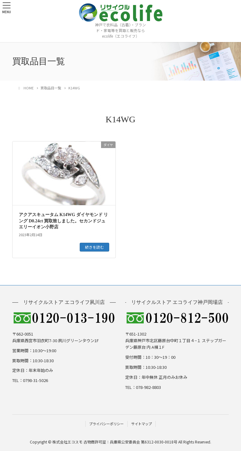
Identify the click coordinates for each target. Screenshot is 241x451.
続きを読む (94, 247)
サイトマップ (141, 423)
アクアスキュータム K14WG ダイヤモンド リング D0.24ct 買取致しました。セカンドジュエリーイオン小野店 (63, 220)
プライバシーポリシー (106, 423)
